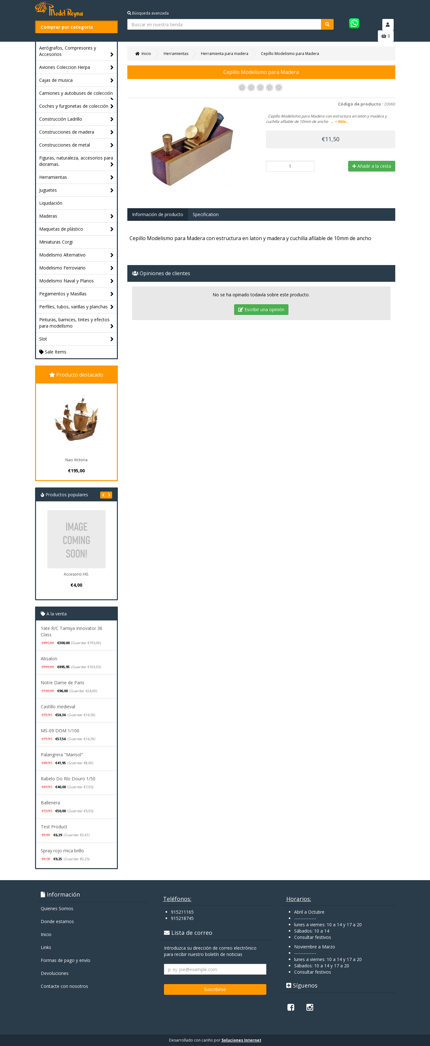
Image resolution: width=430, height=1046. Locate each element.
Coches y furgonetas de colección (76, 106)
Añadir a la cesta (371, 166)
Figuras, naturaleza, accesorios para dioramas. (76, 161)
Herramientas (76, 177)
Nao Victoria (76, 460)
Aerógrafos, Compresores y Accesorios (76, 51)
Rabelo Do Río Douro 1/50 (68, 779)
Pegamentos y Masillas (76, 294)
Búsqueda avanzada (148, 13)
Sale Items (52, 352)
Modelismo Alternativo (76, 255)
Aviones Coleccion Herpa (76, 67)
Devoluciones (55, 973)
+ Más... (341, 121)
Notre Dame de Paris (62, 683)
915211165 (182, 912)
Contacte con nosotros (64, 986)
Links (46, 947)
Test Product (54, 827)
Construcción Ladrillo (76, 119)
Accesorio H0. (76, 574)
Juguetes (76, 190)
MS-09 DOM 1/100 (60, 731)
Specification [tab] (206, 214)
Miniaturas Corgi (56, 242)
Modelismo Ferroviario (76, 268)
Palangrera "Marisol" (62, 755)
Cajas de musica (76, 80)
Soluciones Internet (241, 1040)
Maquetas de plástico (76, 229)
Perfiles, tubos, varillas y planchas (76, 307)
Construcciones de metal (76, 145)
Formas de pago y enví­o (65, 960)
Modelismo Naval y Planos (76, 281)
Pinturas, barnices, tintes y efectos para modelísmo (76, 323)
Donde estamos (57, 921)
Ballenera (50, 803)
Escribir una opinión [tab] (261, 309)
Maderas (76, 216)
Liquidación (50, 203)
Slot (76, 339)
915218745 (182, 918)
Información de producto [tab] (157, 214)
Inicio (46, 934)
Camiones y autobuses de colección (76, 95)
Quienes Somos (57, 908)
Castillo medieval (58, 707)
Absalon (49, 659)
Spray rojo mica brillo (62, 851)
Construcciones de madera (76, 132)
